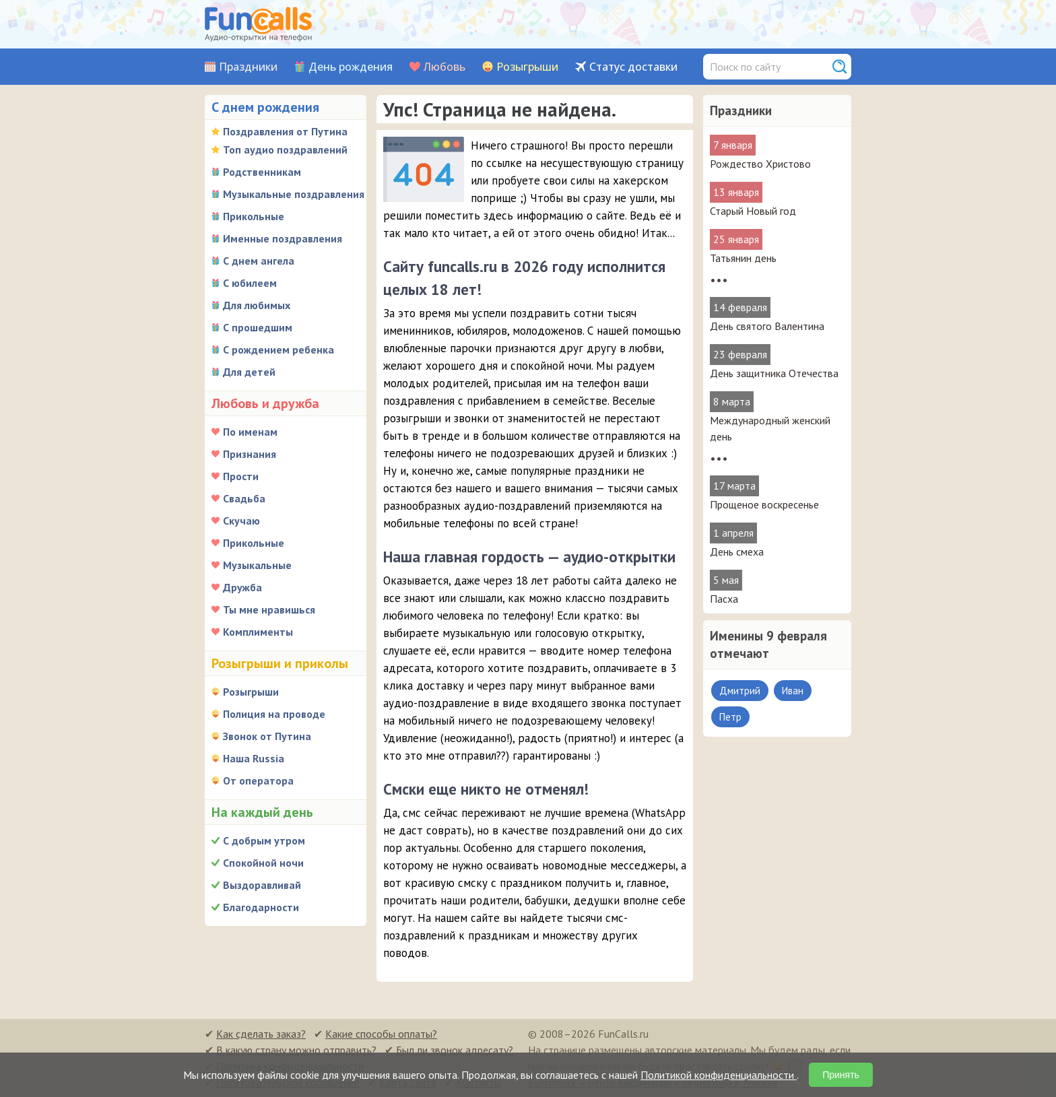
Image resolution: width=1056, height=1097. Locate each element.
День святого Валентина (767, 326)
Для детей (249, 371)
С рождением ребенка (278, 349)
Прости (241, 476)
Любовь (444, 67)
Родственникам (262, 171)
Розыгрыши (527, 67)
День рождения (350, 67)
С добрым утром (264, 840)
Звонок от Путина (267, 736)
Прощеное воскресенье (764, 504)
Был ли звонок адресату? (454, 1050)
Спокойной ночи (263, 862)
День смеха (737, 551)
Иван (792, 690)
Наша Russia (253, 758)
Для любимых (256, 305)
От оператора (258, 780)
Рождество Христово (760, 163)
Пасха (724, 598)
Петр (730, 716)
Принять (840, 1074)
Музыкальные (257, 565)
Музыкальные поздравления (293, 194)
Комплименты (258, 631)
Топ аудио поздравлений (285, 149)
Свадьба (244, 498)
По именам (250, 431)
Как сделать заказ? (261, 1033)
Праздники (248, 67)
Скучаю (241, 520)
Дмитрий (739, 690)
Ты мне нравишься (269, 609)
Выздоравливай (262, 885)
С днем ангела (258, 260)
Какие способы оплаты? (381, 1033)
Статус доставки (633, 67)
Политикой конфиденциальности (718, 1075)
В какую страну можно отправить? (296, 1050)
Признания (249, 454)
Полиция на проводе (274, 714)
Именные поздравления (282, 238)
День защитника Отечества (774, 373)
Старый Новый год (753, 211)
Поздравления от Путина (285, 131)
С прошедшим (257, 327)
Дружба (242, 587)
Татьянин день (743, 258)
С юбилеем (250, 283)
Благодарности (261, 907)
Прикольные (253, 216)
